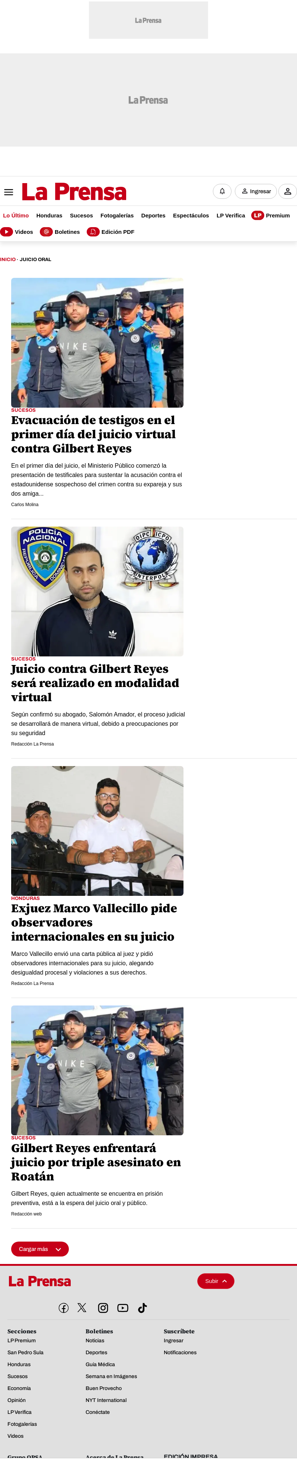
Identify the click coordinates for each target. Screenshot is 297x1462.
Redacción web (26, 1214)
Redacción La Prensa (32, 744)
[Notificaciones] (222, 191)
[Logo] (56, 192)
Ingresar (260, 191)
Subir (216, 1281)
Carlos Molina (24, 504)
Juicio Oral (35, 259)
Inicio (8, 259)
